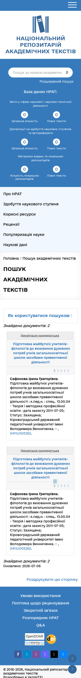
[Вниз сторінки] (72, 669)
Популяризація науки (23, 234)
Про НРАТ (12, 194)
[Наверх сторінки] (72, 658)
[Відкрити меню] (72, 5)
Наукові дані (15, 245)
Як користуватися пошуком (40, 315)
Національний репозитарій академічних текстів (40, 44)
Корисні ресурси (19, 214)
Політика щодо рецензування (40, 603)
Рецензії (11, 224)
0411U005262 (20, 433)
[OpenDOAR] (34, 637)
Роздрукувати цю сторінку (52, 579)
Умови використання (40, 596)
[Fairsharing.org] (34, 643)
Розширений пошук (56, 81)
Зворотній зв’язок (41, 610)
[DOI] (51, 639)
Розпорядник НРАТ (40, 618)
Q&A (40, 625)
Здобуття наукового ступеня (31, 204)
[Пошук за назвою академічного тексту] (40, 72)
